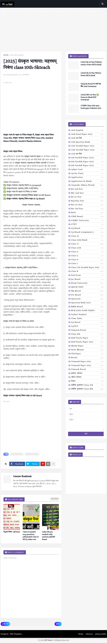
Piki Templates (16, 634)
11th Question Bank (87, 142)
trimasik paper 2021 (87, 362)
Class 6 (87, 260)
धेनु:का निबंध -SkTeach (11, 532)
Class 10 (87, 236)
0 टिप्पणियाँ (25, 75)
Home (80, 634)
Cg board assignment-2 (87, 232)
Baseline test (87, 201)
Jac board (87, 279)
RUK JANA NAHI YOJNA (87, 311)
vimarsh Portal (87, 369)
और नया (6, 624)
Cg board (87, 228)
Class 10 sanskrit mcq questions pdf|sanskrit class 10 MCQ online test (31, 535)
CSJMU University (87, 220)
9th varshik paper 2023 (87, 165)
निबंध (87, 381)
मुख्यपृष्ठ (5, 55)
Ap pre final (87, 173)
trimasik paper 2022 (87, 365)
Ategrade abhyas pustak (87, 185)
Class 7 (87, 264)
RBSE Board (87, 307)
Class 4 (87, 252)
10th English (87, 130)
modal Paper (87, 346)
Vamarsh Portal (87, 330)
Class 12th (87, 248)
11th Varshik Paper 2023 (87, 146)
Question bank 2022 (87, 303)
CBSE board (87, 216)
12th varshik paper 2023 (87, 150)
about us (89, 634)
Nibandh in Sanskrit (32, 454)
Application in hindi (87, 181)
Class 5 (87, 256)
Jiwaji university (87, 283)
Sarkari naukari (87, 314)
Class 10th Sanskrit (17, 55)
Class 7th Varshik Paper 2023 (87, 267)
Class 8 (87, 271)
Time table (87, 318)
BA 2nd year (87, 189)
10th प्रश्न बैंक (87, 138)
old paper (87, 354)
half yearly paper (87, 338)
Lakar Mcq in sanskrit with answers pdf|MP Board (48, 535)
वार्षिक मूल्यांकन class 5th (87, 385)
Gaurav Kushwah (22, 476)
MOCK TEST (87, 287)
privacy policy (100, 634)
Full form (87, 275)
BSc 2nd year (87, 193)
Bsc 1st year (87, 205)
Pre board (87, 295)
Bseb (87, 213)
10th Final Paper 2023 (87, 134)
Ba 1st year (87, 197)
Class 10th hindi (87, 240)
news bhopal (87, 350)
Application (87, 177)
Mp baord (87, 291)
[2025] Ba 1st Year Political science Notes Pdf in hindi (91, 63)
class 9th (87, 334)
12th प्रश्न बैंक (87, 154)
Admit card (87, 169)
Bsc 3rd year (87, 209)
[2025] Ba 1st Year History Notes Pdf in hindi (91, 74)
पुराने (57, 624)
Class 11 (87, 244)
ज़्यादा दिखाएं (54, 499)
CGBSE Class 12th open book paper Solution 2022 (91, 107)
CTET (87, 224)
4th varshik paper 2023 (87, 158)
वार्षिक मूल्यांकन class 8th (87, 389)
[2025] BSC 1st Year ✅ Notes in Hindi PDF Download (90, 97)
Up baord (87, 322)
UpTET (87, 326)
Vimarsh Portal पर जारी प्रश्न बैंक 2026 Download (91, 85)
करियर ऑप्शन (87, 373)
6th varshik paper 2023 (87, 162)
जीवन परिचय (87, 377)
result (87, 358)
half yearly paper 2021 (87, 342)
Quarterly (87, 299)
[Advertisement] (53, 29)
